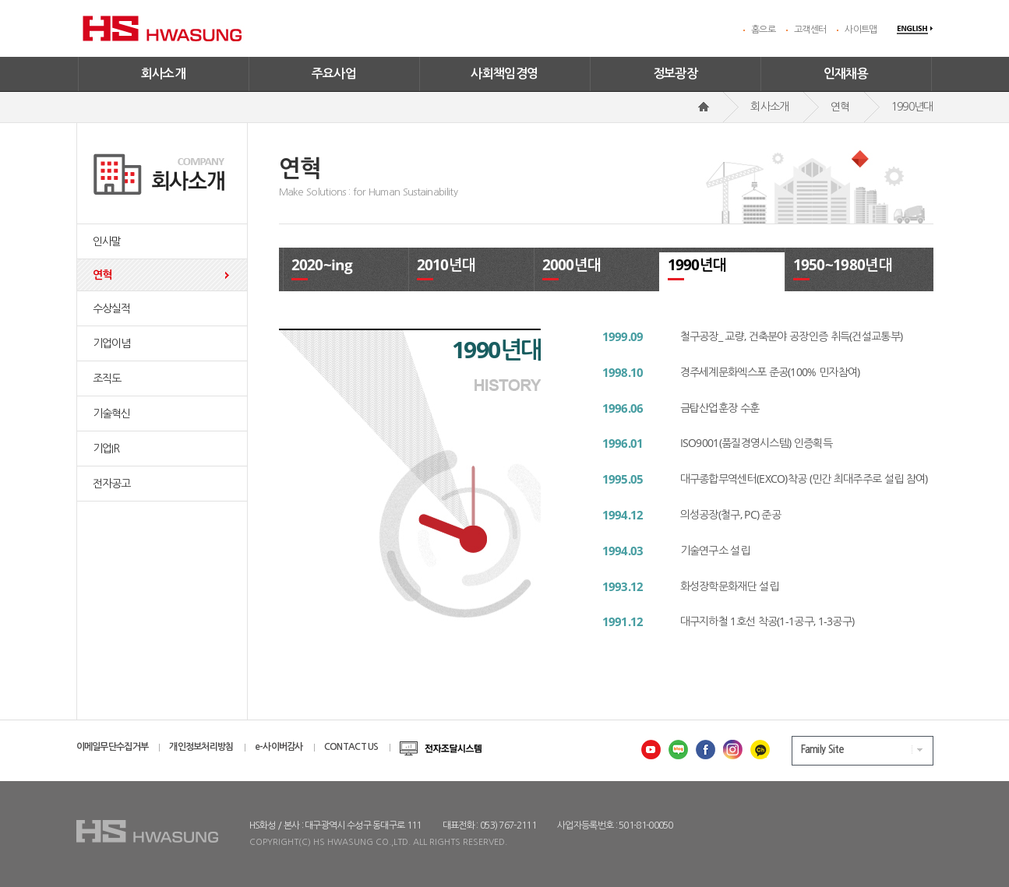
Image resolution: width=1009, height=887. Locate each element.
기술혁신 (112, 413)
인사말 (107, 241)
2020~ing (321, 265)
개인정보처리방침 (201, 746)
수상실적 (112, 308)
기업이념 (112, 343)
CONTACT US (351, 746)
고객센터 (810, 29)
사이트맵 (861, 29)
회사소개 (163, 73)
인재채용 (846, 73)
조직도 (107, 378)
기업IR (106, 448)
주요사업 (334, 73)
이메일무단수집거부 (112, 746)
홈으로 (763, 29)
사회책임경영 (504, 73)
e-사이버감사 (279, 746)
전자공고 (112, 483)
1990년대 (697, 265)
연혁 (102, 274)
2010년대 (446, 265)
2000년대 (572, 265)
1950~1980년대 (842, 265)
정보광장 (675, 73)
